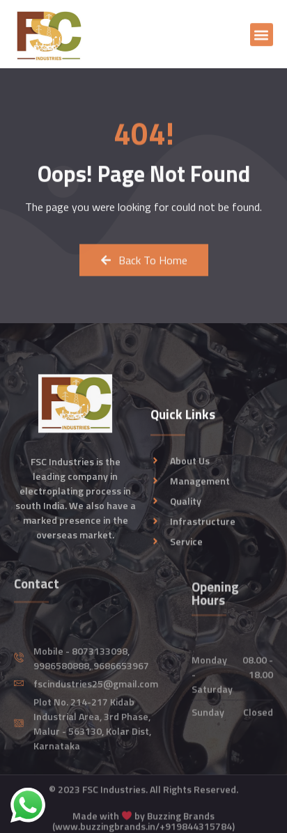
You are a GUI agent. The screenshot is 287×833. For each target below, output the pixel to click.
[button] (261, 37)
